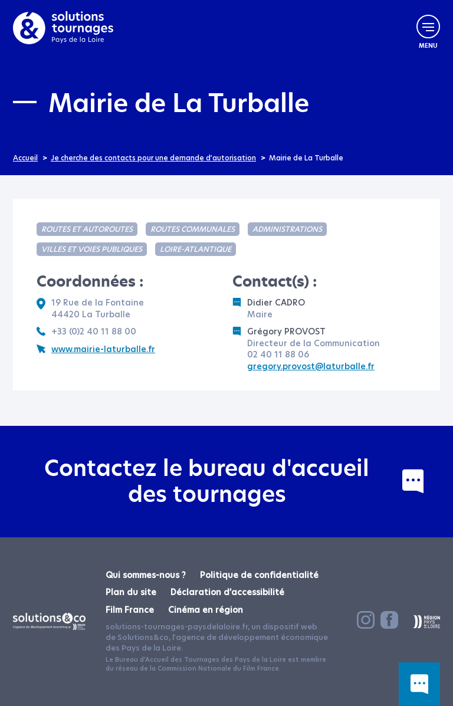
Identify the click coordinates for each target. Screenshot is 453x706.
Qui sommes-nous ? (146, 575)
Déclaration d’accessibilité (227, 592)
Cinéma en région (205, 610)
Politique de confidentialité (259, 575)
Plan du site (131, 592)
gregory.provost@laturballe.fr (311, 366)
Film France (130, 610)
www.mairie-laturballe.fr (96, 349)
